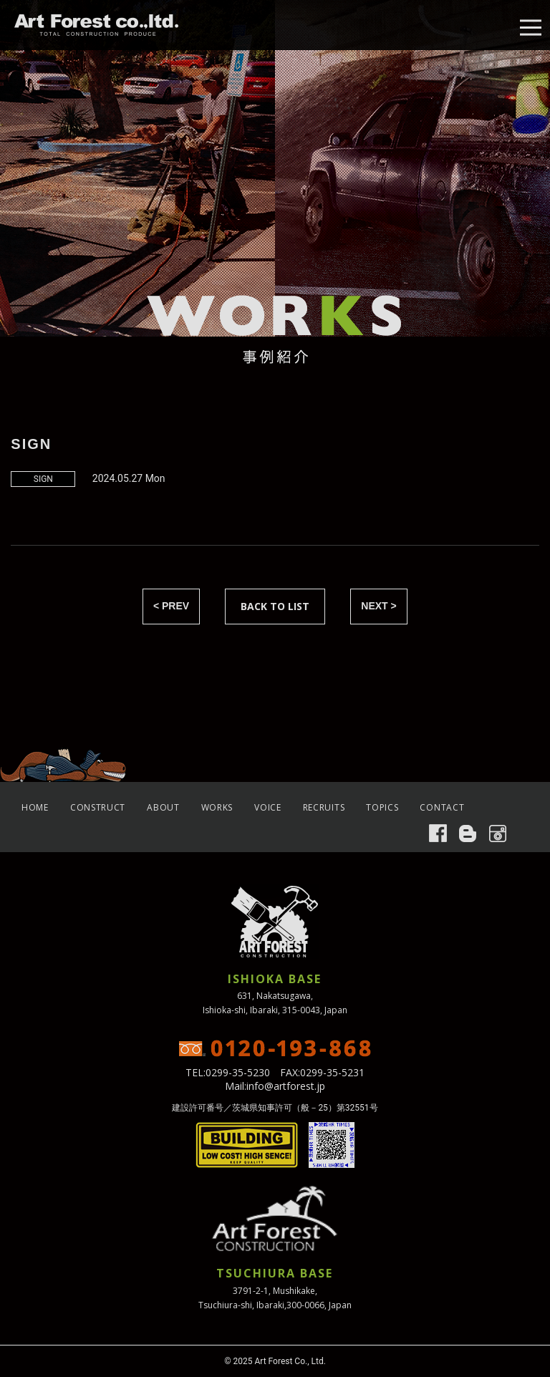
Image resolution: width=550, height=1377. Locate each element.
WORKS (217, 807)
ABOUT (163, 807)
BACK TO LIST (275, 606)
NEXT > (378, 606)
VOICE (267, 807)
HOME (35, 807)
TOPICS (382, 807)
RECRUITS (324, 807)
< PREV (171, 606)
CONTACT (442, 807)
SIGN (43, 479)
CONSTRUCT (97, 807)
